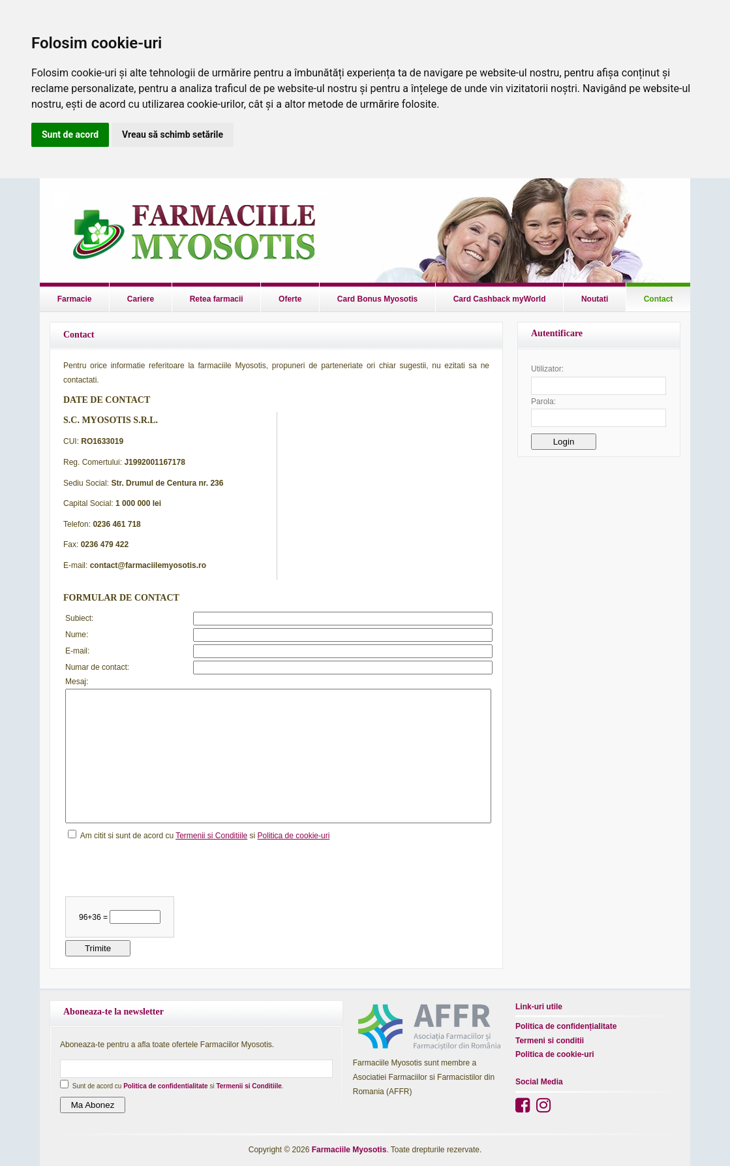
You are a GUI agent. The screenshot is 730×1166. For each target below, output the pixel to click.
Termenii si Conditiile (211, 835)
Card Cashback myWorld (499, 299)
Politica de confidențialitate (565, 1026)
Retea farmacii (216, 299)
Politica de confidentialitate (165, 1086)
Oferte (290, 299)
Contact (658, 299)
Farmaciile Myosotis (349, 1149)
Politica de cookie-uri (294, 835)
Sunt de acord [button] (70, 134)
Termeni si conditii (549, 1040)
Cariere (140, 299)
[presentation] (164, 868)
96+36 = (94, 917)
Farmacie (74, 299)
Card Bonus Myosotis (377, 299)
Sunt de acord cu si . (178, 1086)
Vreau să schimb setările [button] (172, 134)
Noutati (594, 299)
